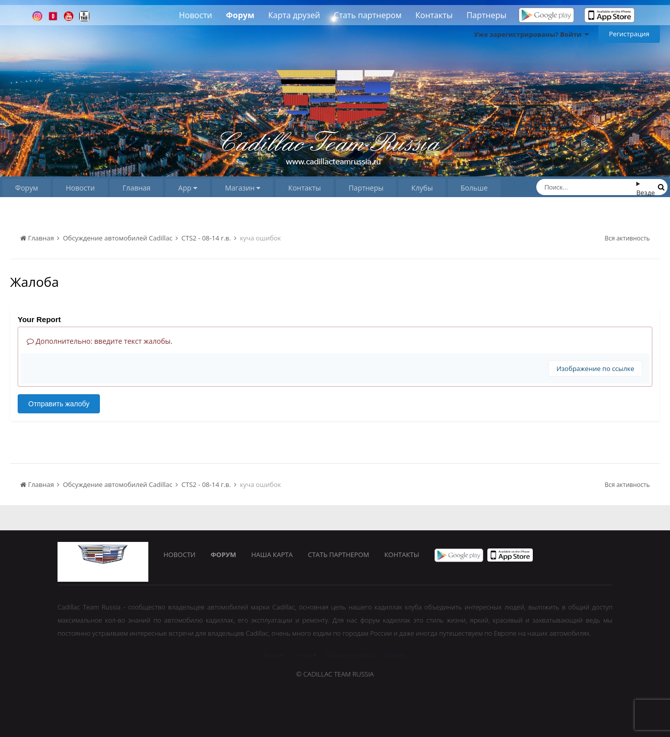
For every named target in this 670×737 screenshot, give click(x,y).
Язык (273, 654)
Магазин (242, 188)
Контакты (434, 15)
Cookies (395, 654)
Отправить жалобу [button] (58, 404)
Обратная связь (349, 654)
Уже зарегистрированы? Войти (531, 34)
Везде (645, 192)
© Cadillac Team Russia (335, 674)
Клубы (422, 188)
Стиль (304, 654)
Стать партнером (368, 15)
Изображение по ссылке (595, 368)
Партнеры (487, 15)
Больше (474, 188)
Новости (195, 15)
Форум (240, 15)
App (187, 188)
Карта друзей (294, 15)
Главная (137, 188)
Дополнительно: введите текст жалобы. (100, 341)
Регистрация (629, 33)
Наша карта (272, 554)
